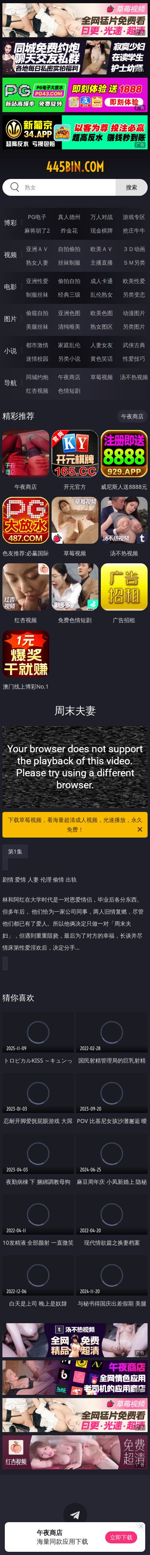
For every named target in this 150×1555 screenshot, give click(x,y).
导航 (10, 382)
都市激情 (37, 345)
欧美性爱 (134, 281)
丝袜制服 (69, 262)
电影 (10, 286)
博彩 (10, 222)
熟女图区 (101, 326)
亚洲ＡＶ (37, 249)
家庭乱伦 (69, 345)
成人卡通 (101, 281)
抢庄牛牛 (134, 230)
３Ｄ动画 (134, 249)
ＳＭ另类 (134, 262)
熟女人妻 (37, 262)
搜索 (131, 187)
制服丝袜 (37, 294)
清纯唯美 (69, 326)
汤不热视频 (134, 377)
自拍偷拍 (69, 249)
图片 (10, 318)
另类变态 (134, 294)
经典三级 (69, 294)
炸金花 (69, 230)
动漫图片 (134, 313)
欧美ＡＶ (101, 249)
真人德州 (69, 217)
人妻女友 (101, 345)
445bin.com (75, 167)
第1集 (15, 851)
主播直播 (101, 262)
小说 (10, 350)
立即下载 (121, 1537)
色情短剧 (69, 390)
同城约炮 (37, 377)
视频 (10, 254)
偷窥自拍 (37, 313)
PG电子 (37, 217)
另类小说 (69, 358)
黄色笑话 (101, 358)
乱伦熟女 (101, 294)
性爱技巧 (134, 358)
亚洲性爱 (37, 281)
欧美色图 (101, 313)
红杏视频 (37, 390)
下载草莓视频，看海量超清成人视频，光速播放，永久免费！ (76, 825)
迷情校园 (37, 358)
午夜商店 (69, 377)
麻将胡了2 (37, 230)
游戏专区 (134, 217)
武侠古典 (134, 345)
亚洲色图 (69, 313)
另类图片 (134, 326)
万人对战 (101, 217)
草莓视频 (101, 377)
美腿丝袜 (37, 326)
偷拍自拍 (69, 281)
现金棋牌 (101, 230)
